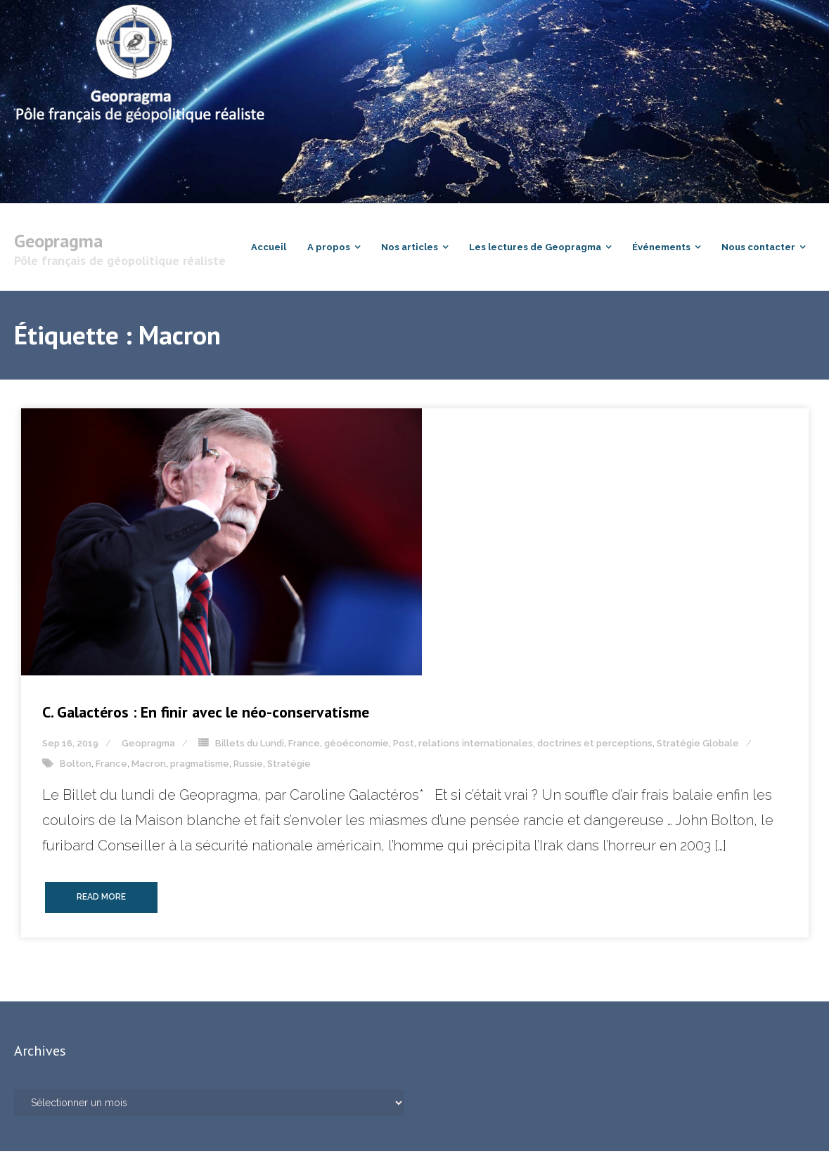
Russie (248, 766)
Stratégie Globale (698, 746)
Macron (148, 766)
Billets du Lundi (249, 746)
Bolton (75, 766)
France (304, 746)
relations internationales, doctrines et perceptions (535, 746)
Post (403, 746)
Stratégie (289, 766)
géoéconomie (356, 746)
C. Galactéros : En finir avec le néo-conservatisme (205, 715)
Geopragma (148, 746)
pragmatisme (199, 766)
